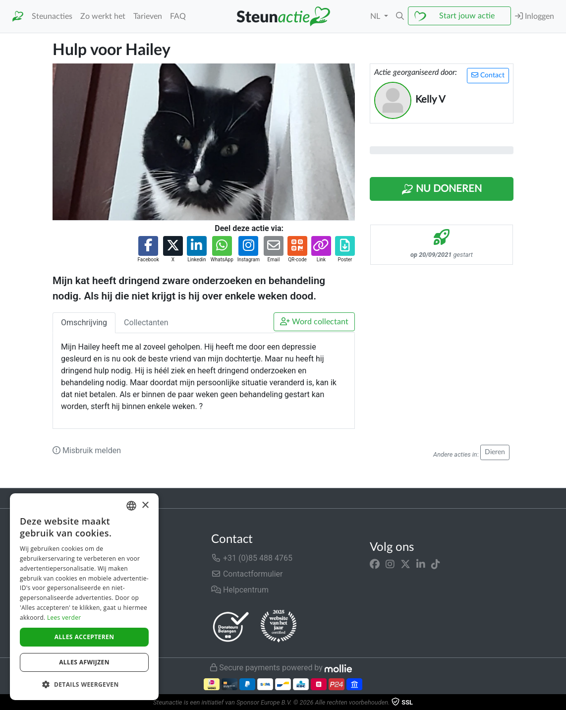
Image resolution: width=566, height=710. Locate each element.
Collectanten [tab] (146, 322)
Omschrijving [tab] (84, 322)
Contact (488, 75)
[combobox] (131, 506)
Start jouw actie (467, 16)
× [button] (145, 505)
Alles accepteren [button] (84, 637)
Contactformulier (247, 574)
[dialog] (84, 596)
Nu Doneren (441, 189)
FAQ (178, 16)
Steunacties (52, 16)
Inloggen (534, 16)
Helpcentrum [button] (240, 589)
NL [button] (376, 16)
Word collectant (314, 321)
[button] (400, 16)
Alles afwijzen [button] (84, 662)
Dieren (495, 452)
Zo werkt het (102, 16)
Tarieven (147, 16)
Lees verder (64, 617)
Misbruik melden (87, 450)
